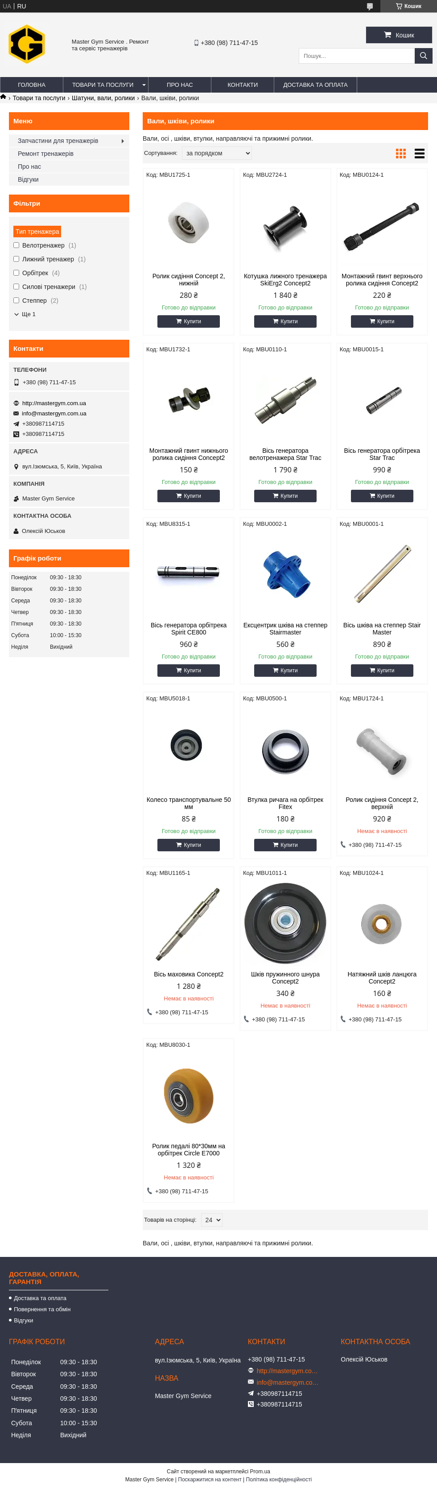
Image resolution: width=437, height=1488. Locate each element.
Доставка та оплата (315, 84)
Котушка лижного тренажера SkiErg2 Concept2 (285, 279)
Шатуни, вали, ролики (103, 98)
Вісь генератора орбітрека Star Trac (382, 454)
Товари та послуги (102, 84)
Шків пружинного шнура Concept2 (285, 978)
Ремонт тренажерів (46, 153)
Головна (31, 84)
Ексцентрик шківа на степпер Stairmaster (285, 629)
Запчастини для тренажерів (58, 140)
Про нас (180, 84)
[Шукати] (424, 56)
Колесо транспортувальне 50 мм (189, 803)
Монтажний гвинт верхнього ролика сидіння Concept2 (382, 279)
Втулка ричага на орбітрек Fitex (285, 803)
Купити (192, 321)
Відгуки (28, 179)
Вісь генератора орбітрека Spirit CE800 (189, 629)
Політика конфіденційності (279, 1479)
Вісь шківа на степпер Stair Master (382, 629)
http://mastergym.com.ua (54, 403)
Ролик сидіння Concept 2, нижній (189, 279)
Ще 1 (29, 314)
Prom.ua (260, 1471)
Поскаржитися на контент (209, 1479)
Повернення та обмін (42, 1309)
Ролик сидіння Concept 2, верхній (382, 803)
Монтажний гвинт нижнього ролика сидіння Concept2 (188, 454)
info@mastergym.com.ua (54, 413)
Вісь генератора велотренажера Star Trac (285, 454)
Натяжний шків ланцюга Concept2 (381, 978)
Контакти (242, 84)
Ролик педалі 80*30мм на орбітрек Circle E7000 (188, 1149)
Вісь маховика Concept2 (188, 974)
